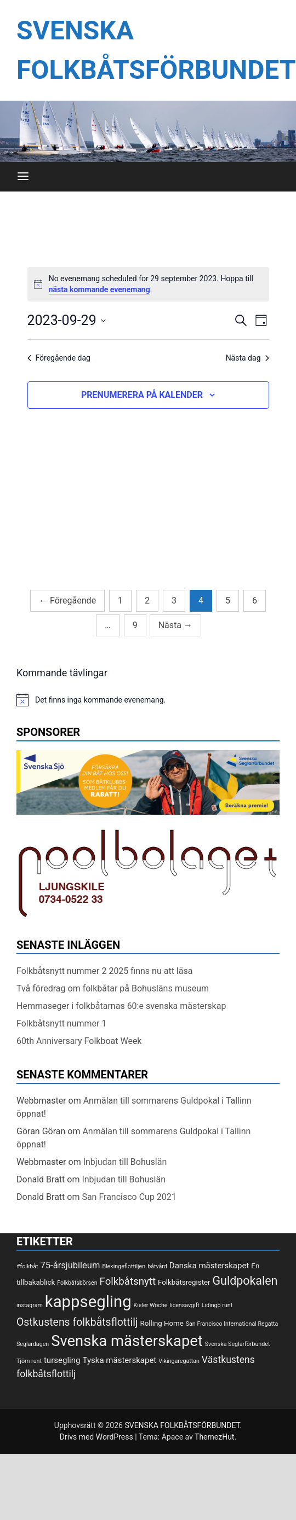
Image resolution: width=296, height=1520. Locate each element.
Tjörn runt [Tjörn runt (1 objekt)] (29, 1361)
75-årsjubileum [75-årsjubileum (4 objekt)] (70, 1265)
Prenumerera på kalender (142, 395)
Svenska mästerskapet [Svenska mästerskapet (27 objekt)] (127, 1341)
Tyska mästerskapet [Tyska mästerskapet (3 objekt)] (119, 1360)
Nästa (175, 625)
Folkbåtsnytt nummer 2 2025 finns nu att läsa (104, 971)
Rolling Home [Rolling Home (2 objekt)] (161, 1323)
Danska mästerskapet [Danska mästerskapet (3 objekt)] (209, 1265)
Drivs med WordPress (97, 1436)
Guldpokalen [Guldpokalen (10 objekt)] (245, 1280)
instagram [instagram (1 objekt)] (29, 1305)
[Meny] (23, 177)
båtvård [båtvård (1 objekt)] (157, 1266)
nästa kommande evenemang (99, 289)
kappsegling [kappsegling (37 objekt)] (88, 1301)
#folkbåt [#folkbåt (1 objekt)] (27, 1266)
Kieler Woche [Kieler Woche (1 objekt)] (151, 1305)
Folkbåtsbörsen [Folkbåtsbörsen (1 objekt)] (77, 1282)
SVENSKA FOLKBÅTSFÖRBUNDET (182, 1425)
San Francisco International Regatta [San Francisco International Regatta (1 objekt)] (232, 1323)
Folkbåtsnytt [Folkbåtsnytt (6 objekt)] (128, 1281)
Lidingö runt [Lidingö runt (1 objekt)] (217, 1305)
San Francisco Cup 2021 (129, 1197)
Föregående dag (58, 357)
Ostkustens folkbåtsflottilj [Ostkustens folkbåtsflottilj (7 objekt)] (77, 1322)
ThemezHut (214, 1436)
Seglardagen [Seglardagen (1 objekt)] (32, 1344)
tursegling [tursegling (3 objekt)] (62, 1360)
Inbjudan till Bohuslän (125, 1162)
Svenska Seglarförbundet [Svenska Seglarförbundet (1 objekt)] (237, 1344)
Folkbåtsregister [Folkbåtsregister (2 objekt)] (184, 1282)
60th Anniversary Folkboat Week (78, 1041)
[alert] (148, 284)
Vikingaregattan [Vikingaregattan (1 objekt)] (179, 1361)
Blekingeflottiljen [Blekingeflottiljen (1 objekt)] (123, 1266)
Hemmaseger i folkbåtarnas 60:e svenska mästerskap (121, 1006)
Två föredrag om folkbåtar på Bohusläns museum (112, 988)
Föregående (67, 600)
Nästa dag (247, 357)
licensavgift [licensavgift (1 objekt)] (184, 1305)
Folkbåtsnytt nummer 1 (61, 1023)
